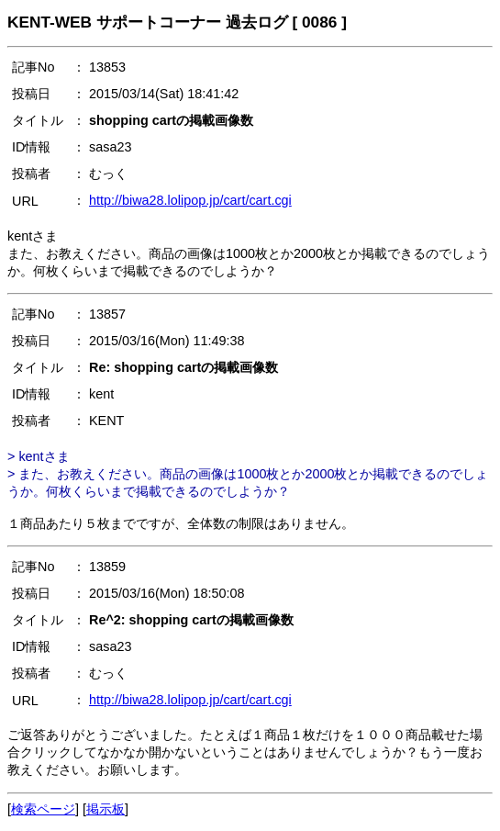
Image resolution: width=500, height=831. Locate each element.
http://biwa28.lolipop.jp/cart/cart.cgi (190, 200)
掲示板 (105, 809)
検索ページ (43, 809)
